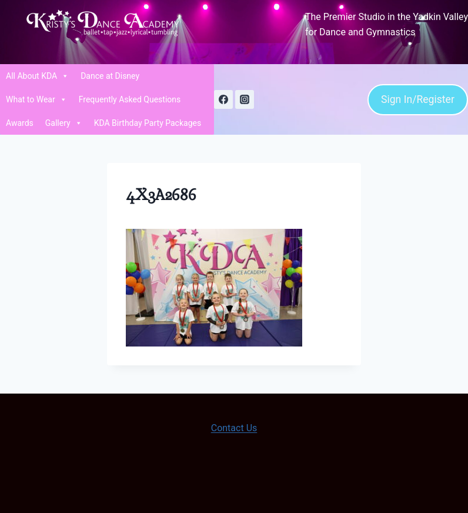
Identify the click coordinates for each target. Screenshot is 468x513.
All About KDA (37, 76)
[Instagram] (244, 99)
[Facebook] (223, 99)
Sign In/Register (417, 99)
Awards (20, 123)
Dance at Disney (110, 76)
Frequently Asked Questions (130, 99)
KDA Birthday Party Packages (148, 123)
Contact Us (234, 428)
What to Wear (36, 99)
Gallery (63, 123)
